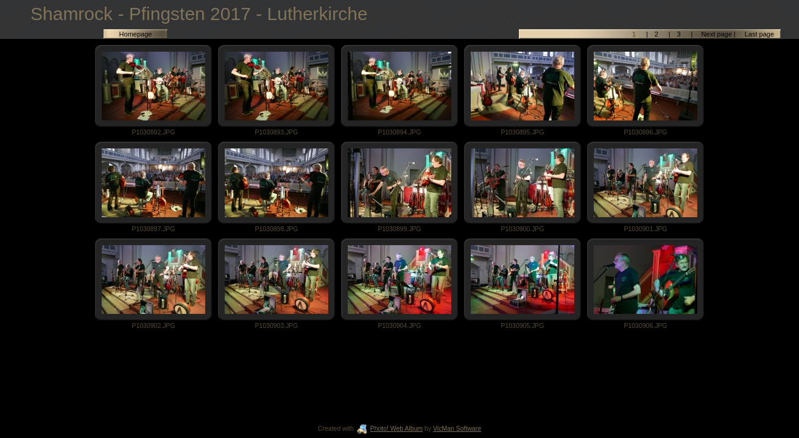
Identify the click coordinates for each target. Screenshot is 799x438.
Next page (717, 34)
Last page (758, 34)
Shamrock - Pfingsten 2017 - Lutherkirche (199, 14)
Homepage (135, 34)
